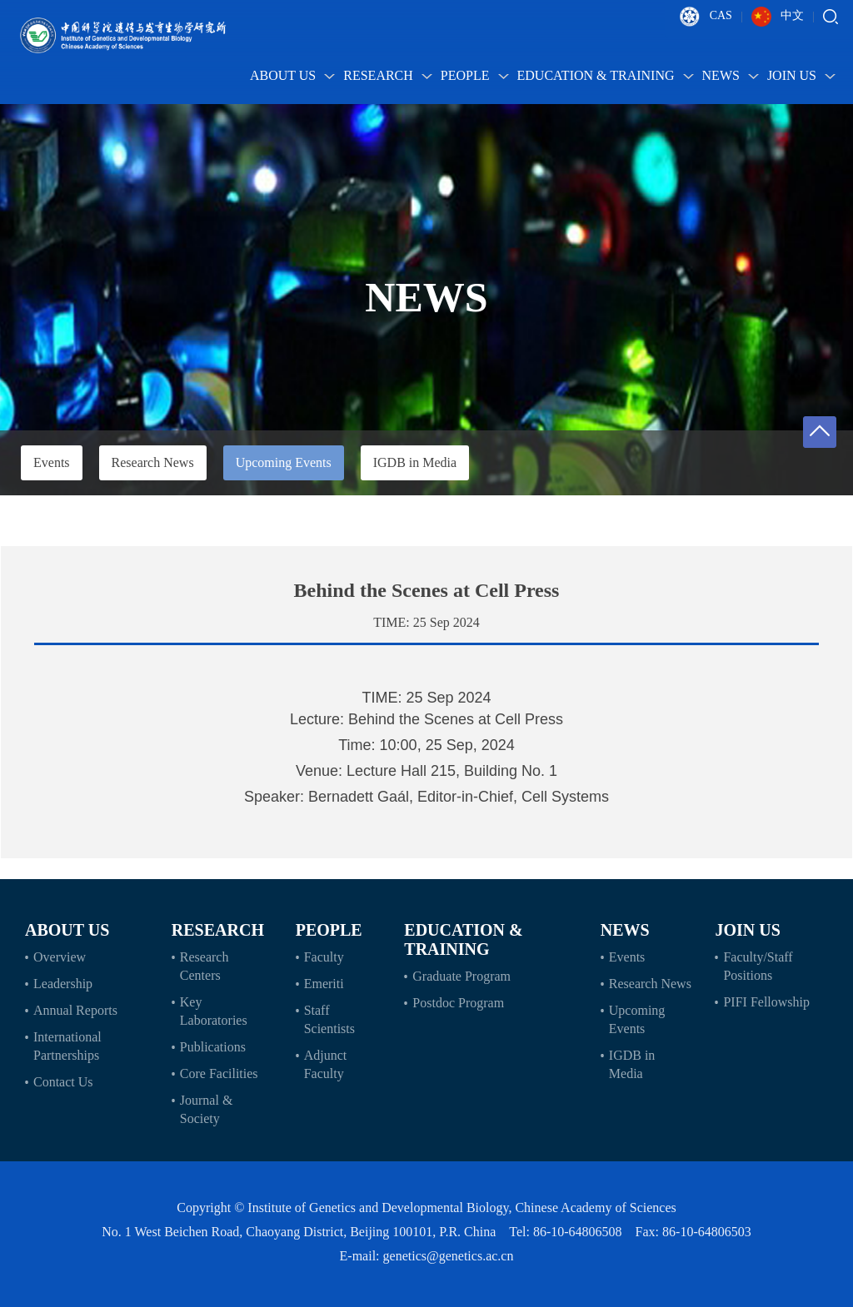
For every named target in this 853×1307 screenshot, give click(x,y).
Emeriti (324, 984)
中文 (778, 17)
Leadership (62, 984)
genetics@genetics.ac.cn (448, 1256)
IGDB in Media (414, 462)
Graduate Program (461, 976)
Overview (59, 957)
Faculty (324, 957)
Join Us (801, 75)
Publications (213, 1047)
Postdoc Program (458, 1003)
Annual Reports (75, 1010)
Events (51, 462)
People (475, 75)
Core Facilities (219, 1073)
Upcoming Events (284, 462)
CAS (706, 17)
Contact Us (63, 1082)
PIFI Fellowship (766, 1002)
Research (387, 75)
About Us (292, 75)
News (730, 75)
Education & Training (605, 75)
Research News (153, 462)
